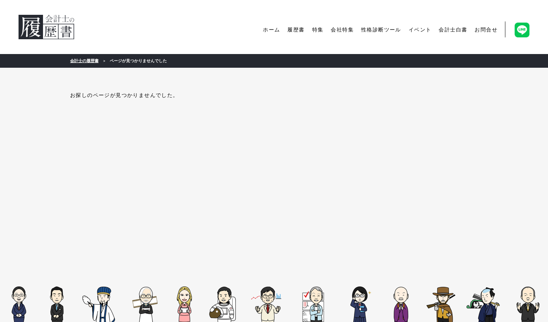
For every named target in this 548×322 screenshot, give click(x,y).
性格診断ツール (381, 29)
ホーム (271, 29)
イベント (420, 29)
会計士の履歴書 (46, 27)
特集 (318, 29)
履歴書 (295, 29)
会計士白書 (453, 29)
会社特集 (342, 29)
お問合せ (486, 29)
